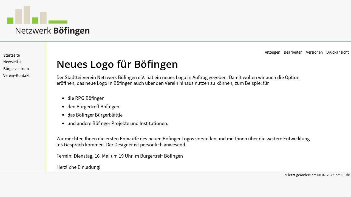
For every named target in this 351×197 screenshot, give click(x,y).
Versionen (314, 52)
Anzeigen (272, 52)
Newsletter (12, 62)
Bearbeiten (293, 52)
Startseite (11, 55)
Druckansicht (337, 52)
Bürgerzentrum (16, 68)
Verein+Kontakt (16, 75)
